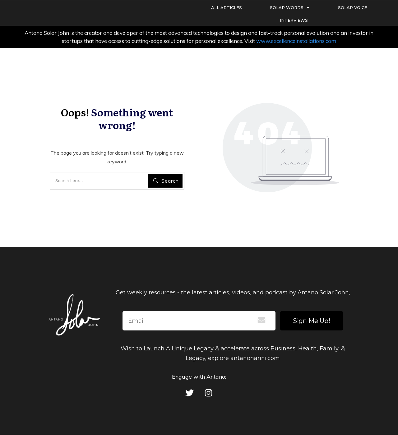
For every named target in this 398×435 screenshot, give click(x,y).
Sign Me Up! (311, 321)
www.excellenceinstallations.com (296, 41)
